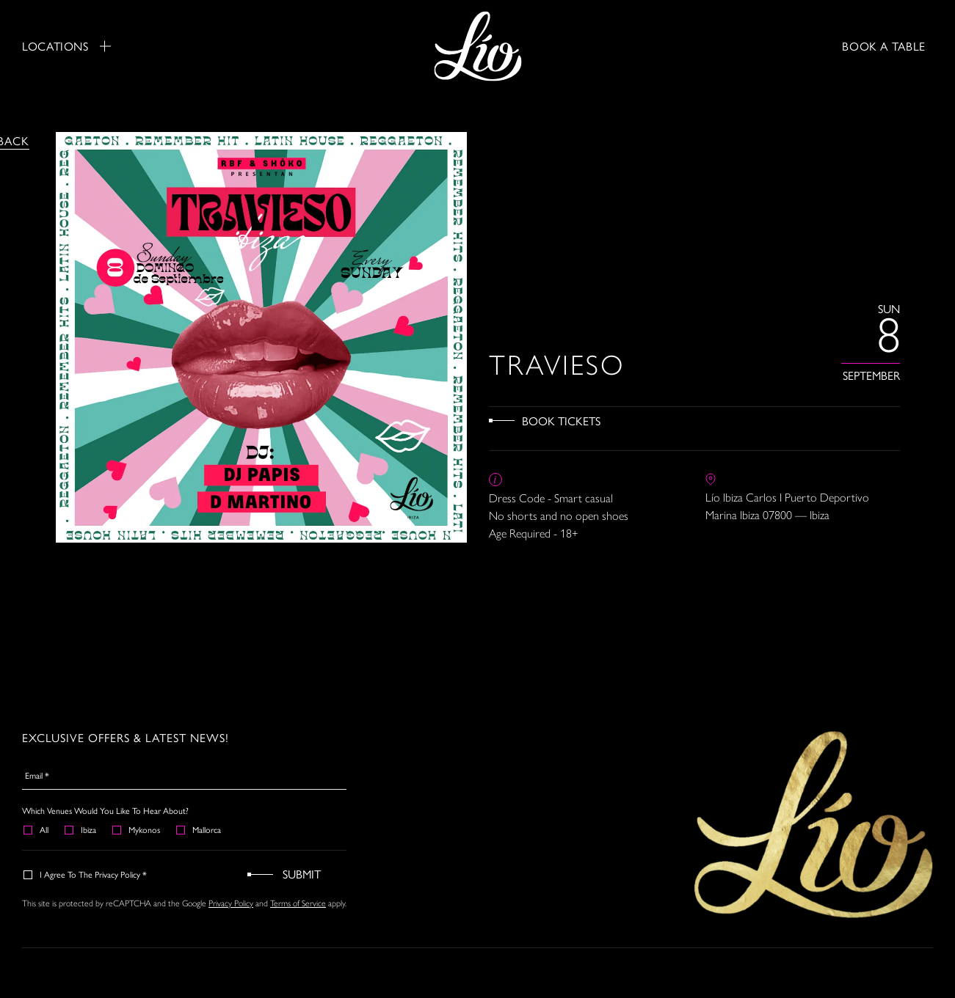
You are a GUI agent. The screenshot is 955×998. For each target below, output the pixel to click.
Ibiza (81, 829)
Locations (66, 46)
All (36, 829)
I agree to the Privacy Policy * (86, 874)
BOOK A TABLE (884, 45)
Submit (302, 873)
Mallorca (199, 829)
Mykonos (137, 829)
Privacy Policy (230, 903)
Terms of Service (298, 903)
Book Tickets (561, 420)
